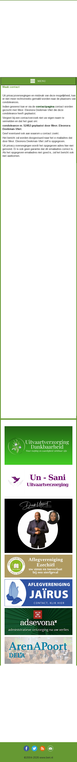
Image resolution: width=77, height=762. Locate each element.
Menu (38, 81)
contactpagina (45, 106)
